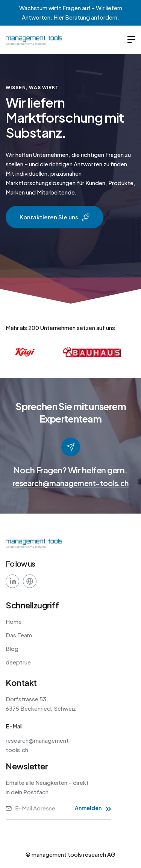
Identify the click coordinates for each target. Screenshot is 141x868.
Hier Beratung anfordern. (86, 17)
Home (14, 621)
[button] (131, 39)
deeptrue (18, 662)
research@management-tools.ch (71, 483)
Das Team (19, 634)
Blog (12, 648)
